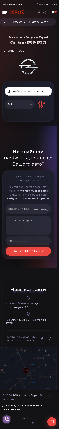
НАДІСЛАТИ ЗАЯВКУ (28, 251)
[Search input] (28, 91)
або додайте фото (40, 209)
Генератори (28, 422)
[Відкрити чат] (51, 421)
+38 (13, 4)
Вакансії (28, 418)
